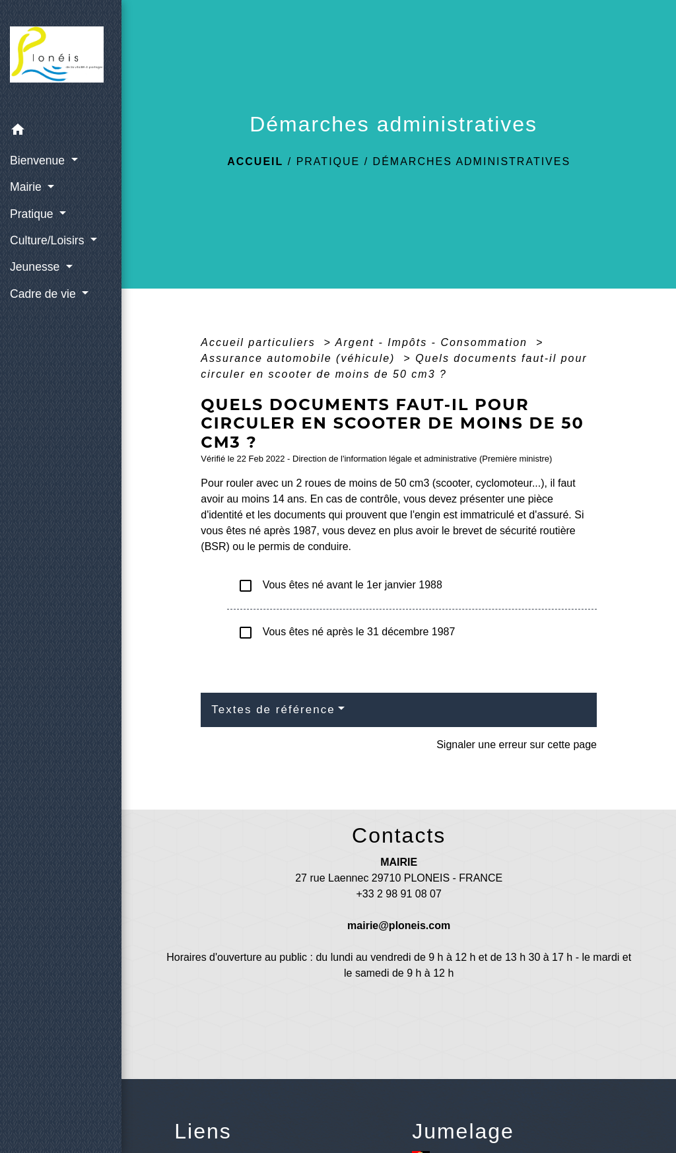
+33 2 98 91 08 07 (398, 893)
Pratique (328, 161)
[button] (61, 132)
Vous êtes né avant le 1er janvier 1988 (340, 586)
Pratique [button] (33, 214)
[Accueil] (61, 58)
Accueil (255, 161)
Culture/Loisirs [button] (48, 240)
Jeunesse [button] (36, 266)
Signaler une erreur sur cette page (516, 744)
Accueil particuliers (260, 342)
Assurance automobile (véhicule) (300, 358)
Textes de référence (273, 709)
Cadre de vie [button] (44, 293)
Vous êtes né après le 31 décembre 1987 (346, 633)
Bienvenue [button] (39, 160)
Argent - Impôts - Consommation (433, 342)
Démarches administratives (472, 161)
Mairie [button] (27, 186)
